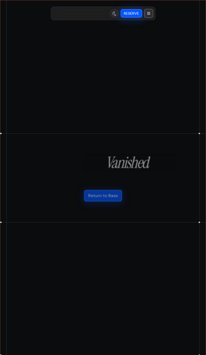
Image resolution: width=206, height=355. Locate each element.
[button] (148, 13)
